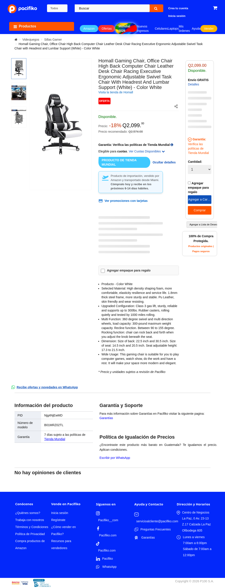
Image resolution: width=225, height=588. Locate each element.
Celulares (161, 28)
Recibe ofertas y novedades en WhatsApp (47, 387)
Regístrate (58, 520)
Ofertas (107, 28)
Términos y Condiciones (31, 527)
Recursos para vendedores (61, 544)
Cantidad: (195, 161)
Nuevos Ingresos (143, 29)
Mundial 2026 (124, 29)
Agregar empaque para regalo (129, 270)
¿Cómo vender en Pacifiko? (63, 530)
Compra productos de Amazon (30, 544)
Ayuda (196, 28)
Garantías (106, 418)
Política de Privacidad (30, 534)
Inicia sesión (59, 513)
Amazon (88, 28)
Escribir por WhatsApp (115, 458)
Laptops (173, 28)
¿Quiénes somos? (27, 513)
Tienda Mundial (54, 439)
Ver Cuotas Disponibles (147, 151)
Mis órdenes (184, 29)
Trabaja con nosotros (29, 520)
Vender (209, 28)
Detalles (193, 84)
